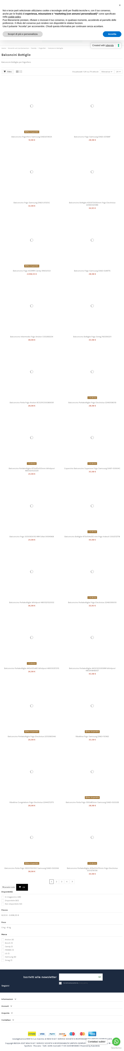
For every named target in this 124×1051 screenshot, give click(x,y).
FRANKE (9, 950)
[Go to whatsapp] (116, 1042)
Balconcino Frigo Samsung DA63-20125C (32, 203)
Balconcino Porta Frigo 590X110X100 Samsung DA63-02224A (32, 868)
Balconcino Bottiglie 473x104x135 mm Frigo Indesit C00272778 (92, 536)
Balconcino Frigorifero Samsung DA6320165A (31, 137)
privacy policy (83, 983)
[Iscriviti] (99, 977)
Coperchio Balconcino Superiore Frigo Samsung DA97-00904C (92, 468)
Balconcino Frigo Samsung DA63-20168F (92, 137)
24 (118, 72)
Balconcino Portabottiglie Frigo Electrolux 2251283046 (32, 736)
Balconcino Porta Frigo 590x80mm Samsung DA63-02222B (92, 802)
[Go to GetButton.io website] (116, 1048)
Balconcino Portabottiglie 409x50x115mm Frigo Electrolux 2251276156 (92, 869)
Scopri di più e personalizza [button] (23, 34)
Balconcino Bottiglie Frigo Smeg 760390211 (92, 337)
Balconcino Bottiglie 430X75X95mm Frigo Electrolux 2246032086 (92, 204)
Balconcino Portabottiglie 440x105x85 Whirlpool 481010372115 (31, 668)
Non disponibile (13, 904)
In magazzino (13, 897)
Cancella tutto (8, 887)
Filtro (8, 72)
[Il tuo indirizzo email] (78, 977)
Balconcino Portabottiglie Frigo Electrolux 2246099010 (92, 602)
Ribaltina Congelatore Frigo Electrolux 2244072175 (32, 802)
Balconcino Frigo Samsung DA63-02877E (92, 271)
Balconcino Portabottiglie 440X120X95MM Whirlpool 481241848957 (92, 669)
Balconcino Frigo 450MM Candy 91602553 (32, 271)
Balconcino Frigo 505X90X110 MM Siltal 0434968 (32, 536)
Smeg (8, 960)
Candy (9, 947)
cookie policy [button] (14, 17)
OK (22, 887)
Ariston (9, 940)
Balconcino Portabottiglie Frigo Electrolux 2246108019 (92, 402)
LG (7, 954)
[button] (119, 5)
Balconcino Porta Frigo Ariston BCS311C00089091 (32, 402)
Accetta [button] (112, 34)
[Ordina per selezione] (107, 72)
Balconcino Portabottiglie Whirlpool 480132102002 (31, 602)
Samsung (10, 957)
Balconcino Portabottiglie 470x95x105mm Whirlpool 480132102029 (32, 469)
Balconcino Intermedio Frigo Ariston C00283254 (31, 337)
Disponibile (12, 901)
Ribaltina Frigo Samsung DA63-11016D (92, 736)
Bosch (9, 943)
